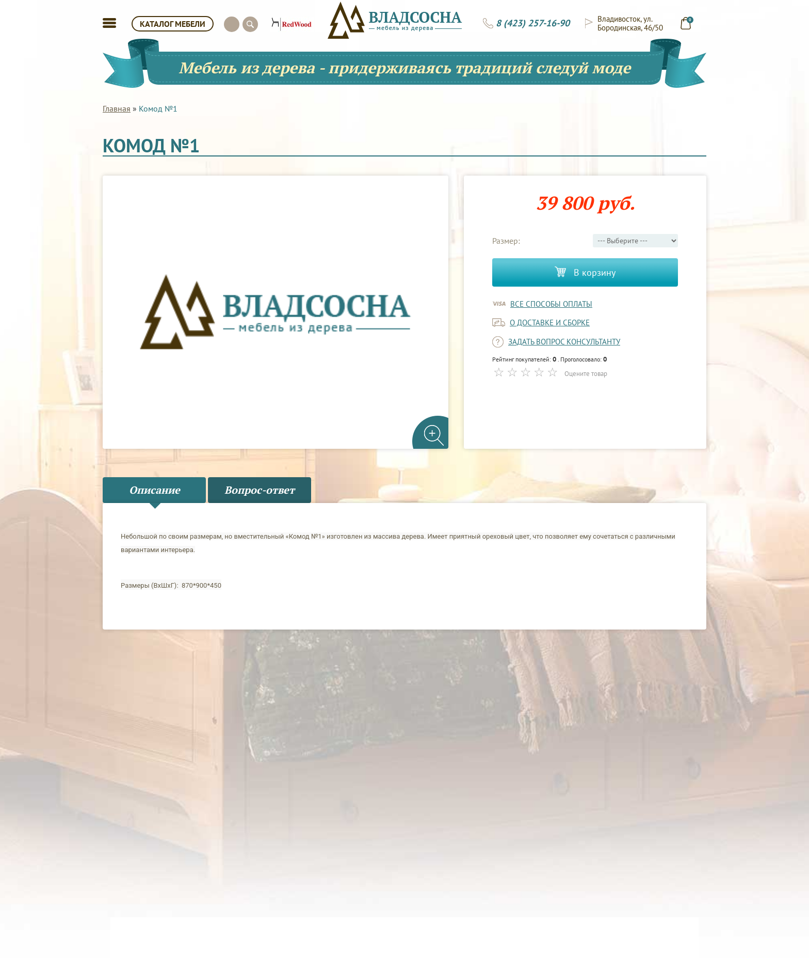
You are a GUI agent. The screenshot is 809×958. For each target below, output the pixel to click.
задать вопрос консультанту (564, 342)
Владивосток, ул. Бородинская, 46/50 (630, 23)
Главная (117, 108)
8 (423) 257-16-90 (533, 23)
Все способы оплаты (551, 304)
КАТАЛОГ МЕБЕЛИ (172, 24)
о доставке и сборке (550, 322)
